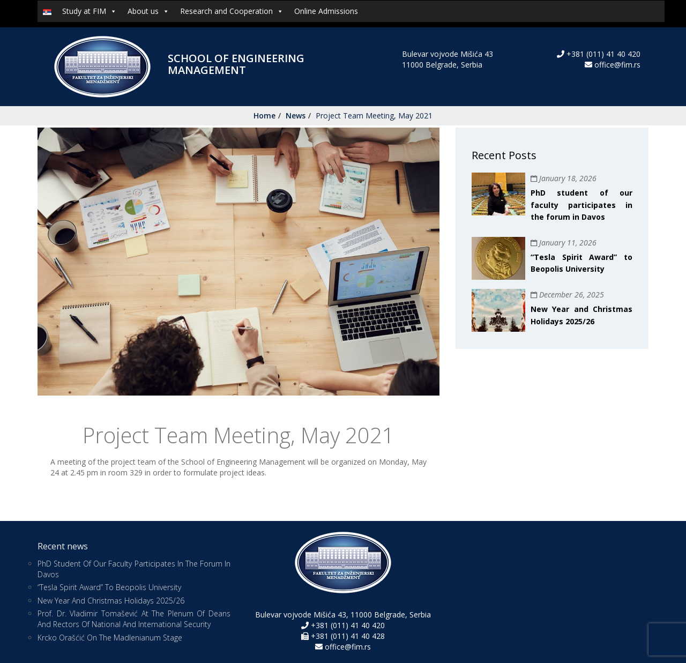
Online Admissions (326, 11)
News (295, 115)
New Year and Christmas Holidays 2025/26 (111, 600)
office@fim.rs (617, 64)
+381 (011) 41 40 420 (602, 54)
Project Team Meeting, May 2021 (374, 115)
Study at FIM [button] (89, 11)
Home (264, 115)
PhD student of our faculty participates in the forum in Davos (581, 205)
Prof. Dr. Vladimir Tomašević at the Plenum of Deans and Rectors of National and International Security (134, 618)
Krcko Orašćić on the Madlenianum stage (110, 637)
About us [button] (148, 11)
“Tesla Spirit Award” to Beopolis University (109, 587)
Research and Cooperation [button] (232, 11)
